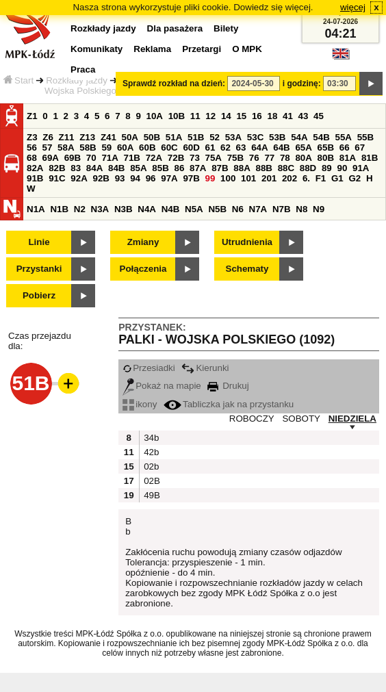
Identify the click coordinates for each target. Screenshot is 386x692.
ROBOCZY (251, 418)
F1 (321, 178)
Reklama (152, 49)
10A (154, 116)
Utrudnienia (247, 242)
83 (75, 168)
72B (176, 158)
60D (191, 147)
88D (308, 168)
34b (150, 438)
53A (233, 137)
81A (347, 158)
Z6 (47, 137)
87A (198, 168)
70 (91, 158)
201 (268, 178)
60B (147, 147)
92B (100, 178)
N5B (217, 209)
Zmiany (143, 242)
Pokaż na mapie (162, 386)
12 (210, 116)
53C (255, 137)
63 (241, 147)
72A (154, 158)
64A (259, 147)
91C (57, 178)
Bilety (226, 28)
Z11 (67, 137)
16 (257, 116)
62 (225, 147)
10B (176, 116)
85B (160, 168)
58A (65, 147)
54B (321, 137)
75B (235, 158)
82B (57, 168)
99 (210, 178)
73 (195, 158)
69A (50, 158)
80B (326, 158)
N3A (100, 209)
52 (214, 137)
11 (195, 116)
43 (303, 116)
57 (47, 147)
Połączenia (143, 269)
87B (219, 168)
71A (109, 158)
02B (150, 481)
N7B (281, 209)
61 (210, 147)
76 (254, 158)
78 (285, 158)
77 (269, 158)
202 (289, 178)
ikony (140, 404)
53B (277, 137)
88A (241, 168)
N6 (238, 209)
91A (360, 168)
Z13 (87, 137)
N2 (80, 209)
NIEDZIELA (352, 418)
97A (169, 178)
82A (35, 168)
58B (87, 147)
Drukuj (227, 386)
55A (343, 137)
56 (32, 147)
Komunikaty (96, 49)
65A (303, 147)
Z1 (32, 116)
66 (344, 147)
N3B (123, 209)
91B (35, 178)
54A (299, 137)
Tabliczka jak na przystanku (229, 404)
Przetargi (201, 49)
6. (306, 178)
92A (78, 178)
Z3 (32, 137)
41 (288, 116)
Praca (82, 69)
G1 (337, 178)
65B (326, 147)
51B (196, 137)
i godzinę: (302, 83)
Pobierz (39, 295)
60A (125, 147)
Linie (38, 242)
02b (150, 466)
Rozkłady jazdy (76, 80)
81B (369, 158)
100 (227, 178)
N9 (318, 209)
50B (152, 137)
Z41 (108, 137)
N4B (171, 209)
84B (116, 168)
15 (241, 116)
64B (281, 147)
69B (72, 158)
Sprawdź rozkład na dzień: (174, 83)
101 (248, 178)
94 (135, 178)
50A (130, 137)
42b (150, 452)
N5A (194, 209)
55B (365, 137)
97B (191, 178)
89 (327, 168)
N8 (301, 209)
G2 (354, 178)
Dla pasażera (175, 28)
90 (342, 168)
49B (150, 495)
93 (120, 178)
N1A (36, 209)
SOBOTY (301, 418)
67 (360, 147)
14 (226, 116)
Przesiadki (149, 368)
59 (106, 147)
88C (286, 168)
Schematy (247, 269)
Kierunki (205, 368)
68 (32, 158)
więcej (352, 7)
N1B (59, 209)
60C (169, 147)
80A (303, 158)
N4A (147, 209)
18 (272, 116)
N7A (258, 209)
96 (151, 178)
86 (179, 168)
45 (318, 116)
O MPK (247, 49)
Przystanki (39, 269)
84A (94, 168)
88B (263, 168)
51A (174, 137)
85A (138, 168)
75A (213, 158)
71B (132, 158)
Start (18, 80)
